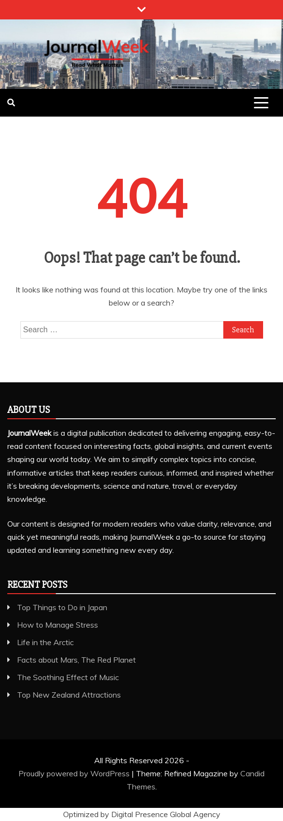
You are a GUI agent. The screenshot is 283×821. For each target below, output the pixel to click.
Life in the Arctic (45, 642)
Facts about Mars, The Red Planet (76, 660)
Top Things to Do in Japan (62, 607)
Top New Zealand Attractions (69, 695)
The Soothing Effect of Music (68, 677)
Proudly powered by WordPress (75, 773)
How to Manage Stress (57, 625)
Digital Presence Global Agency (165, 814)
